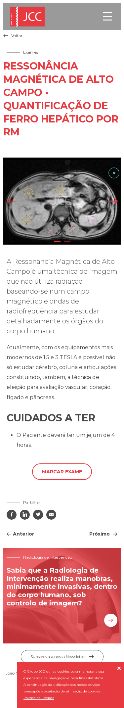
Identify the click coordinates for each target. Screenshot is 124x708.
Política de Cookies (38, 698)
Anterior (23, 534)
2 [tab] (67, 241)
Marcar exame (62, 472)
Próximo (100, 534)
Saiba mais (110, 620)
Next (113, 201)
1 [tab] (57, 241)
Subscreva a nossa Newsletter (62, 656)
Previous (11, 201)
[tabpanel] (62, 201)
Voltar (12, 35)
